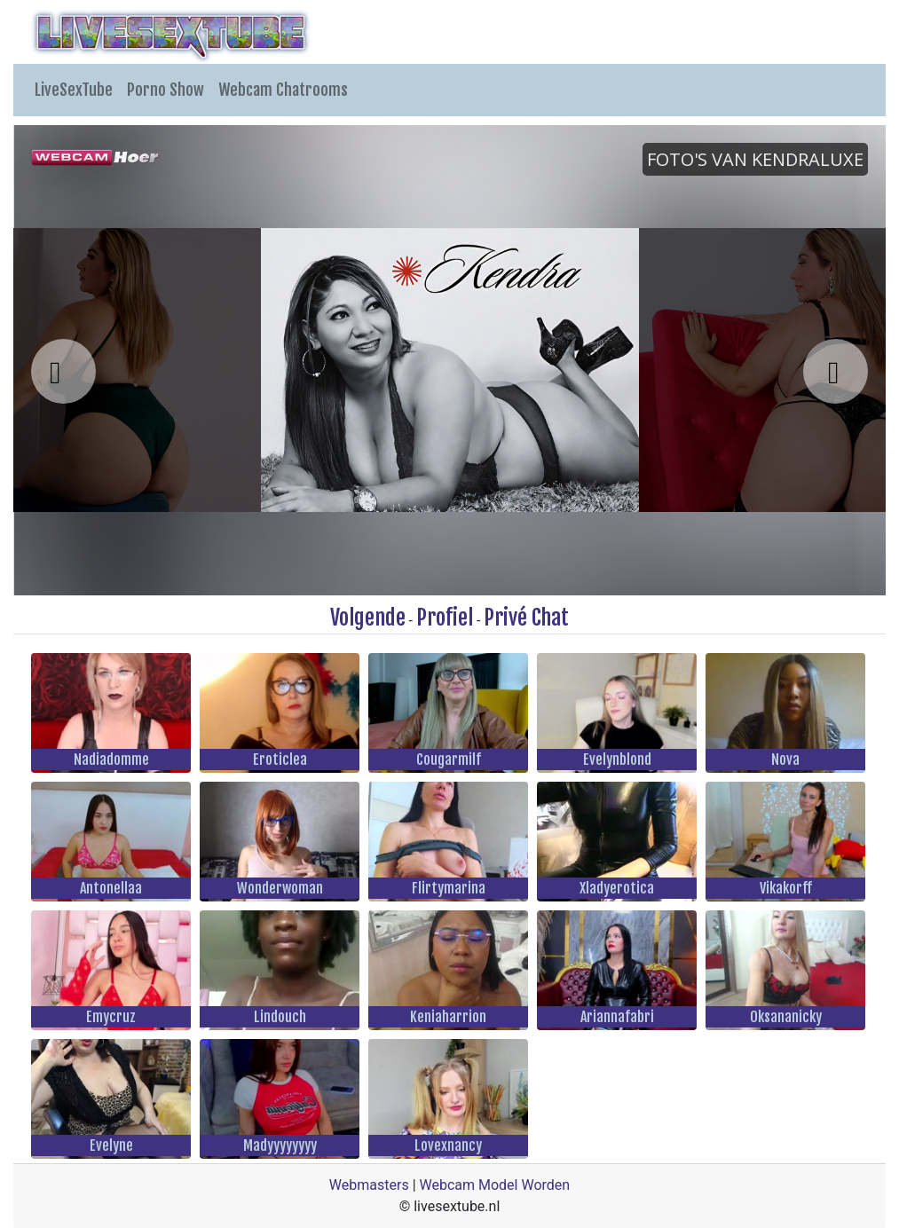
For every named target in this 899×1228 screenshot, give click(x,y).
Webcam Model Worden (495, 1185)
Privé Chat (526, 617)
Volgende (368, 617)
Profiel (444, 617)
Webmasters (369, 1185)
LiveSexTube (74, 89)
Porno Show (165, 89)
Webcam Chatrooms (283, 89)
